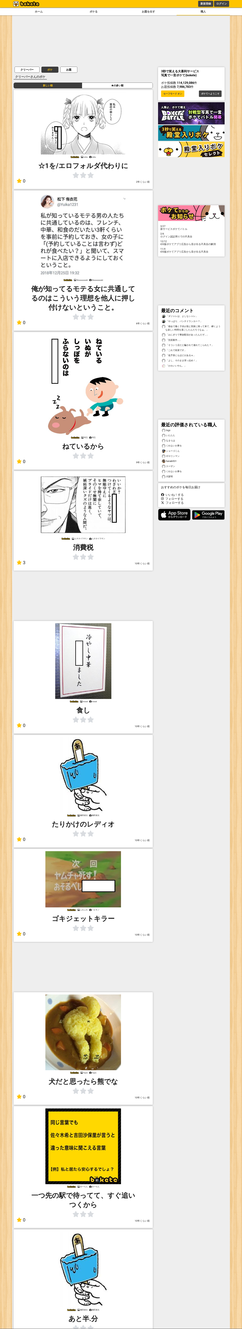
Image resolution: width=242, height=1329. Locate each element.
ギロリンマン (171, 456)
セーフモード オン (172, 93)
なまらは (168, 440)
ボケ (50, 69)
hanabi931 (169, 461)
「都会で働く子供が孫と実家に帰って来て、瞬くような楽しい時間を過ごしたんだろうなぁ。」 (191, 328)
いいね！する (172, 495)
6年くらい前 (143, 323)
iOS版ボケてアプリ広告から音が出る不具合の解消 (191, 243)
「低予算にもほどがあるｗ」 (178, 355)
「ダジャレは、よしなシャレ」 (180, 316)
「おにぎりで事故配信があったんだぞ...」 (185, 335)
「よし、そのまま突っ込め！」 (180, 360)
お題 (68, 69)
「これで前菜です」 (174, 350)
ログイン (221, 3)
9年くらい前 (143, 462)
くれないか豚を (172, 446)
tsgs (166, 430)
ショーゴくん (171, 451)
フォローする (172, 499)
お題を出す (148, 11)
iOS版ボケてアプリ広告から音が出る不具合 (191, 250)
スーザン (168, 466)
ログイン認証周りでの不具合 (191, 235)
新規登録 (205, 3)
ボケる (94, 11)
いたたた (168, 435)
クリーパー (27, 69)
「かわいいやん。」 (174, 366)
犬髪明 (167, 476)
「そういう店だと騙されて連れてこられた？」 (188, 345)
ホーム (39, 11)
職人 (203, 11)
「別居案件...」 (172, 340)
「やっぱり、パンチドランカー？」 (182, 321)
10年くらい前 (142, 563)
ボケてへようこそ (210, 93)
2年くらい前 (143, 181)
